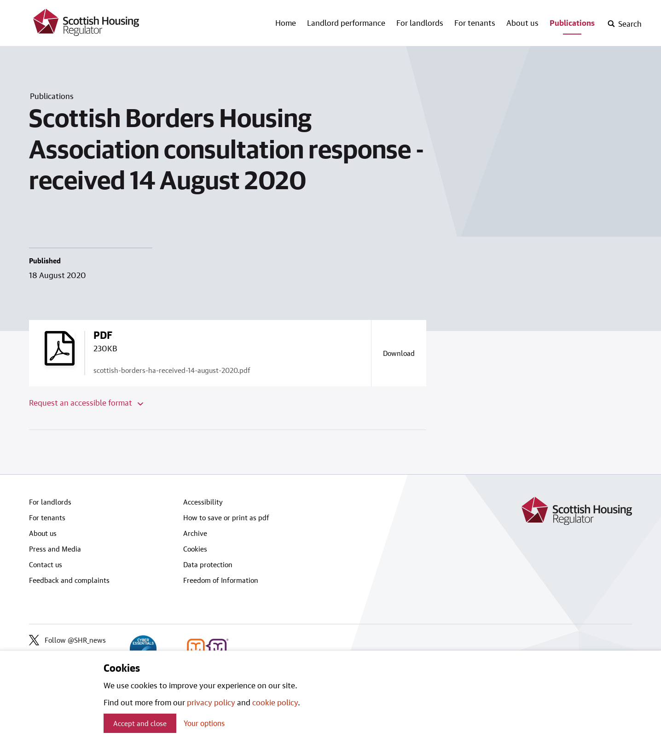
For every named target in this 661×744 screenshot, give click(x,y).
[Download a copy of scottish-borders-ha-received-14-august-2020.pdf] (398, 353)
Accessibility (203, 502)
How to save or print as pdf (226, 517)
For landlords (419, 22)
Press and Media (55, 549)
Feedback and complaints (69, 580)
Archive (195, 533)
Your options (204, 723)
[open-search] (624, 24)
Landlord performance (346, 22)
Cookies (195, 549)
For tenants (474, 22)
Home (285, 22)
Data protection (207, 564)
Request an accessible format (86, 402)
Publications (572, 22)
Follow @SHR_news (67, 640)
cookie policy (275, 702)
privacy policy (211, 702)
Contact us (45, 564)
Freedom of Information (220, 580)
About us (522, 22)
